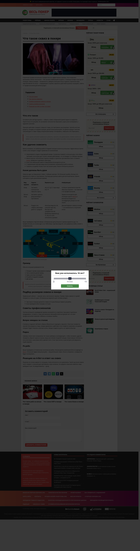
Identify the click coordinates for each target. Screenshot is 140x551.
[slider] (69, 278)
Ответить (70, 286)
